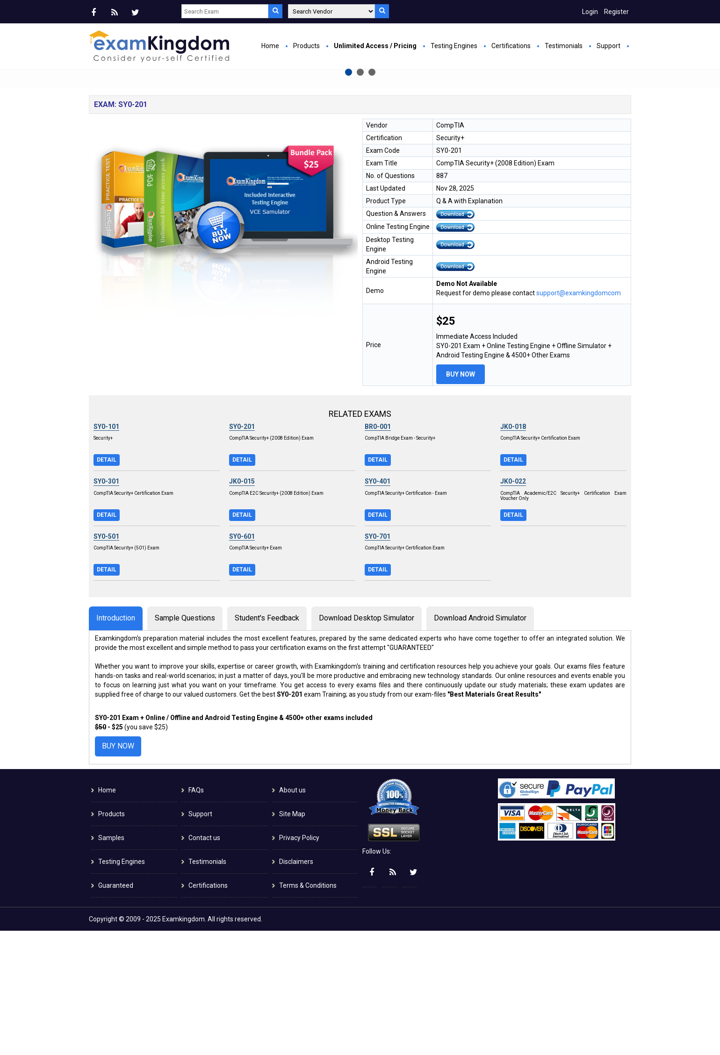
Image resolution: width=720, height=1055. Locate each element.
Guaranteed (115, 1009)
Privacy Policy (299, 962)
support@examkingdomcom (578, 417)
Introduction (115, 742)
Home (270, 46)
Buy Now (264, 175)
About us (292, 914)
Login (590, 11)
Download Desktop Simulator (366, 742)
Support (608, 46)
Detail (106, 584)
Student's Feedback (267, 742)
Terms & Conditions (308, 1009)
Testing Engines (454, 46)
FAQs (196, 914)
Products (306, 46)
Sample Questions (185, 742)
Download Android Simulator (480, 742)
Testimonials (564, 46)
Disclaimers (296, 986)
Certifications (511, 46)
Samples (111, 962)
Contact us (204, 962)
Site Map (292, 938)
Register (616, 11)
